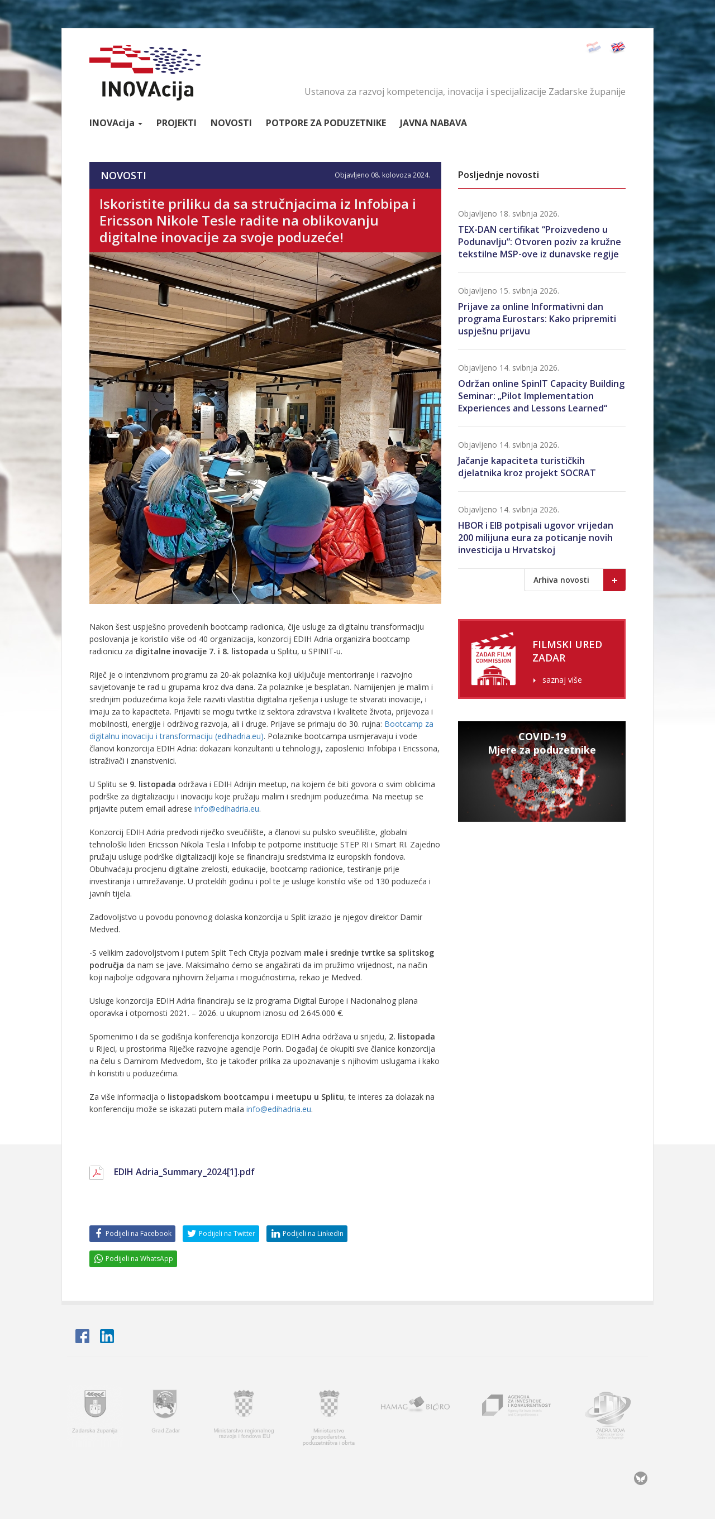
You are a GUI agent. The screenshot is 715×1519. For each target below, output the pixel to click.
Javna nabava (433, 123)
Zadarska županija (95, 1416)
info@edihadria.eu (226, 808)
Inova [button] (115, 123)
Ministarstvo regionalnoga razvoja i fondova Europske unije (244, 1416)
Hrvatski (593, 47)
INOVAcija (145, 72)
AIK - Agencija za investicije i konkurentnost (517, 1416)
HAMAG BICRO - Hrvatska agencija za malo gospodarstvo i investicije (417, 1416)
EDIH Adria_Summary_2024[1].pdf (184, 1172)
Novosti (231, 123)
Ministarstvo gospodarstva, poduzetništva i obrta (329, 1416)
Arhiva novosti (579, 580)
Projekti (176, 123)
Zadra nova (612, 1416)
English (617, 47)
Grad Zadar (167, 1416)
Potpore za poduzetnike (326, 123)
